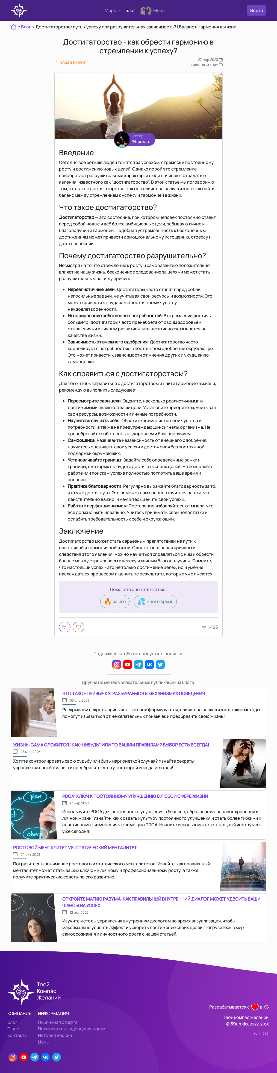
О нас (13, 1029)
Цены (43, 1042)
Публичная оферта (58, 1022)
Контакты (17, 1035)
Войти (256, 10)
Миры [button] (111, 10)
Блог (130, 10)
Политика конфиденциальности (71, 1029)
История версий (55, 1035)
